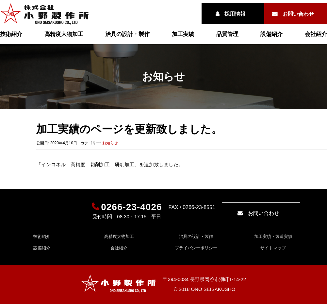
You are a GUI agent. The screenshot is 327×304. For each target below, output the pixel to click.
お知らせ (110, 143)
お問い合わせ (298, 14)
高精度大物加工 (63, 34)
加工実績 (183, 34)
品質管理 (227, 34)
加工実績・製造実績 (273, 236)
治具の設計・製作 (127, 34)
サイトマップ (273, 247)
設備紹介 (271, 34)
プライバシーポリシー (196, 247)
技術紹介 (11, 34)
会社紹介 (316, 34)
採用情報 (234, 14)
